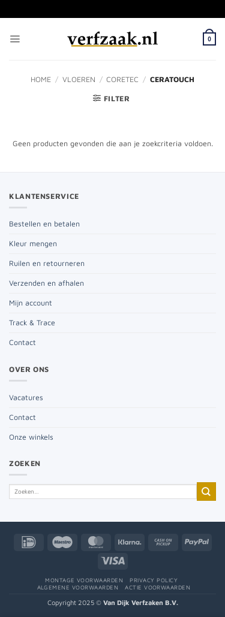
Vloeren (78, 79)
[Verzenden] (206, 491)
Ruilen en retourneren (47, 263)
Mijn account (30, 302)
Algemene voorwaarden (78, 587)
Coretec (122, 79)
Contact (22, 342)
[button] (14, 39)
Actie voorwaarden (157, 587)
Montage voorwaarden (84, 580)
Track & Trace (32, 322)
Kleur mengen (33, 243)
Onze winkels (31, 436)
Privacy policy (154, 580)
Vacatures (26, 397)
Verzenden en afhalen (46, 283)
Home (41, 79)
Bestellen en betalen (44, 223)
